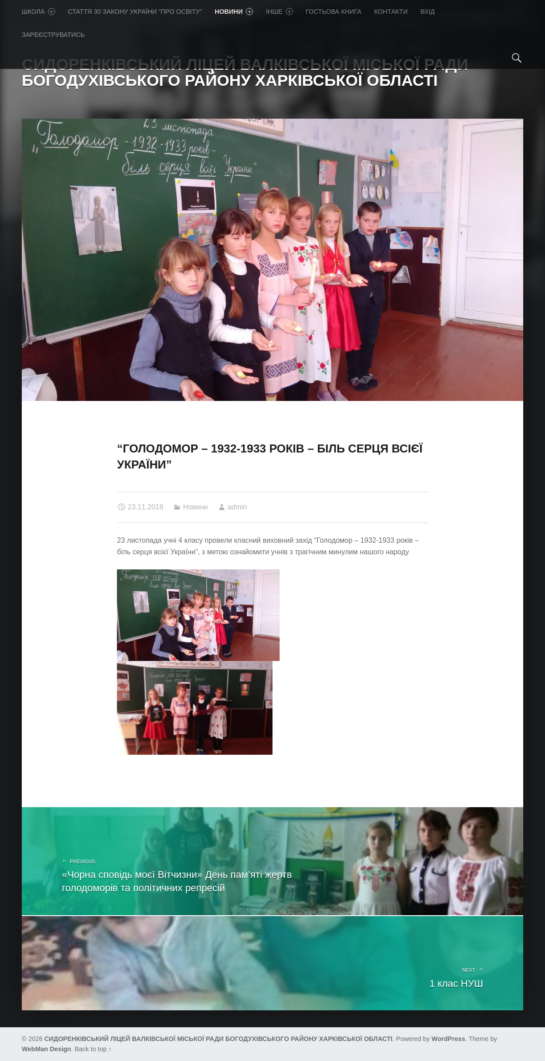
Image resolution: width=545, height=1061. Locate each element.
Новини (234, 11)
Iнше (279, 11)
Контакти (391, 11)
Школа (38, 11)
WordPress (448, 1038)
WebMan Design (46, 1049)
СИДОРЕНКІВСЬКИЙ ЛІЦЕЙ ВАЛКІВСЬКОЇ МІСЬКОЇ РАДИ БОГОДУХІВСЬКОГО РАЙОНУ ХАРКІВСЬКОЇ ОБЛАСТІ (218, 1038)
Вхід (428, 11)
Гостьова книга (333, 11)
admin (237, 507)
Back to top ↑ (93, 1049)
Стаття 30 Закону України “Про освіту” (135, 11)
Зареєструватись (53, 34)
